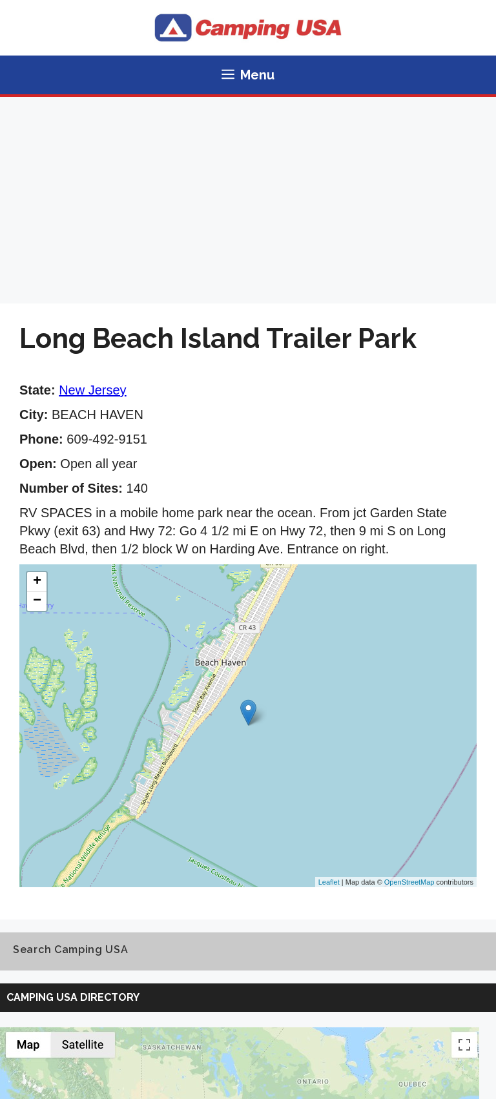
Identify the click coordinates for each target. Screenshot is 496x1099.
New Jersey (92, 390)
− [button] (37, 601)
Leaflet (329, 882)
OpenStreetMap (409, 882)
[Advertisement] (248, 193)
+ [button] (37, 581)
